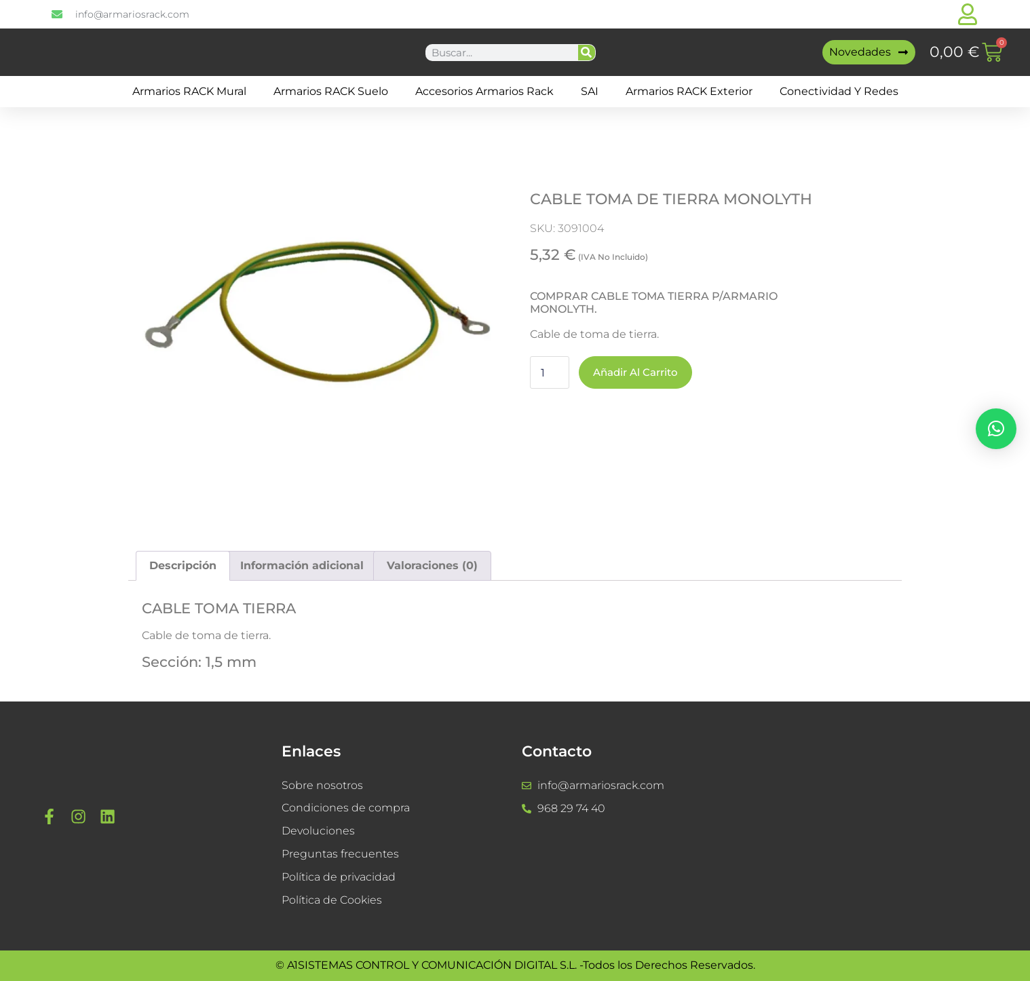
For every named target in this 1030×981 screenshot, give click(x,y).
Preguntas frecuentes (340, 854)
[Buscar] (586, 52)
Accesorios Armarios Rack (484, 91)
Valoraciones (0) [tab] (432, 565)
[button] (996, 428)
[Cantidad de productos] (549, 372)
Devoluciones (318, 831)
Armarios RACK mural (189, 91)
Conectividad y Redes (839, 91)
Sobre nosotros (322, 785)
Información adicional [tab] (302, 565)
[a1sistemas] (875, 826)
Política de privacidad (339, 877)
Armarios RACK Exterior (689, 91)
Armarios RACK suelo (330, 91)
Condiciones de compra (346, 808)
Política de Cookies (332, 900)
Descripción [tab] (182, 565)
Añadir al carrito (639, 372)
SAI (589, 91)
